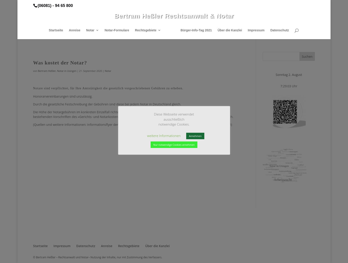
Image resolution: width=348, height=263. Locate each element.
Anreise (74, 30)
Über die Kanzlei (230, 30)
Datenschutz (279, 30)
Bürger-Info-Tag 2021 (196, 30)
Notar (90, 30)
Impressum (256, 30)
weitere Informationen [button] (164, 135)
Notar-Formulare (117, 30)
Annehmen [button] (195, 136)
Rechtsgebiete (145, 30)
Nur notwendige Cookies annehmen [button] (173, 144)
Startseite (56, 30)
